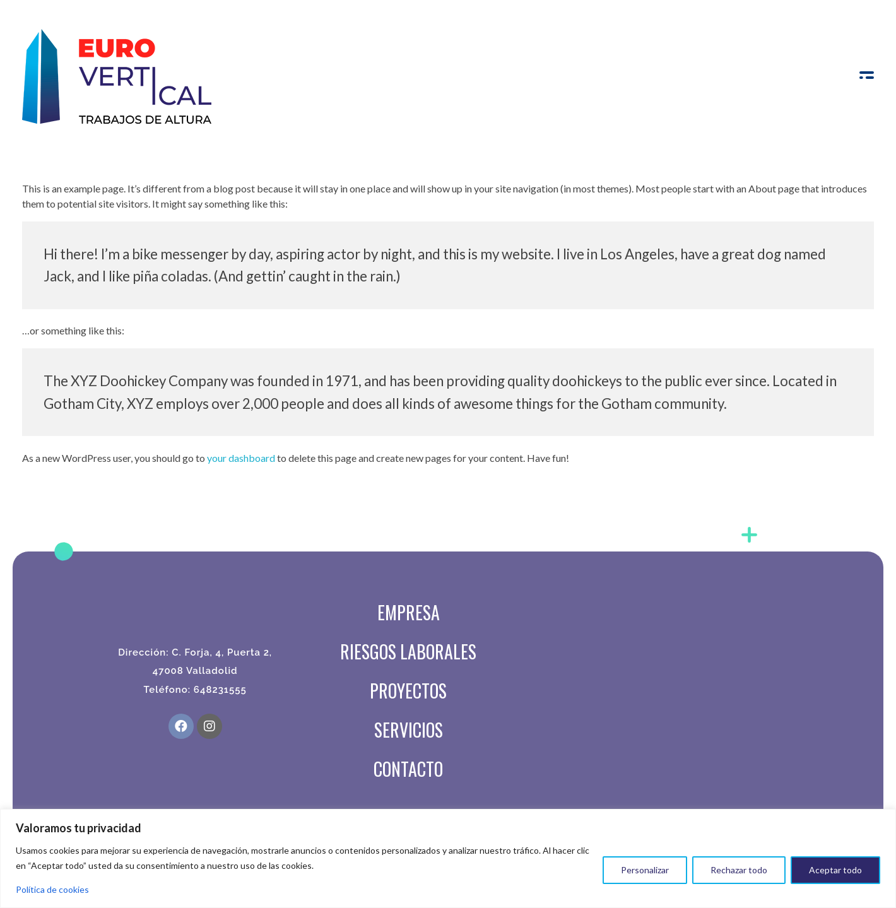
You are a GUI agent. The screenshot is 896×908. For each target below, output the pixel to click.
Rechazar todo (738, 869)
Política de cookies (52, 889)
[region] (448, 858)
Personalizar (645, 869)
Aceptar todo (835, 869)
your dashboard (241, 458)
